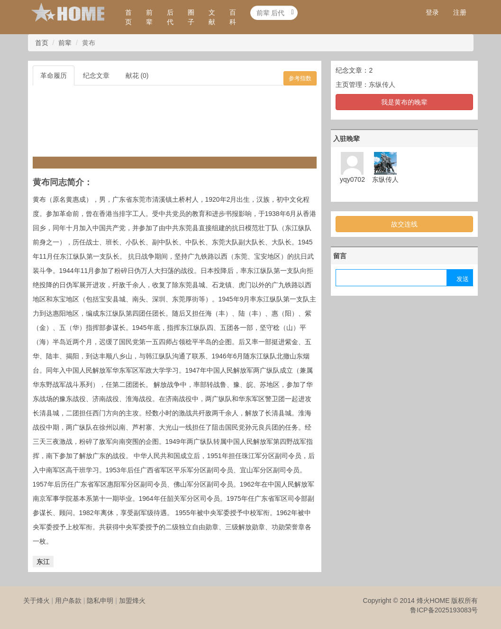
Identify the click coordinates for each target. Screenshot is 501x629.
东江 (43, 561)
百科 (232, 17)
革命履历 (53, 75)
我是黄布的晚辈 (404, 102)
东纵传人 (382, 84)
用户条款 (68, 600)
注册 (459, 12)
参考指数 (300, 78)
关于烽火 (36, 600)
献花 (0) (137, 75)
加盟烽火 (132, 600)
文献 (212, 17)
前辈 (149, 17)
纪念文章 (96, 75)
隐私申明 (100, 600)
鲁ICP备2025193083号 (444, 610)
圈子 (191, 17)
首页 (128, 17)
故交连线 (404, 224)
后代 (170, 17)
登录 (432, 12)
